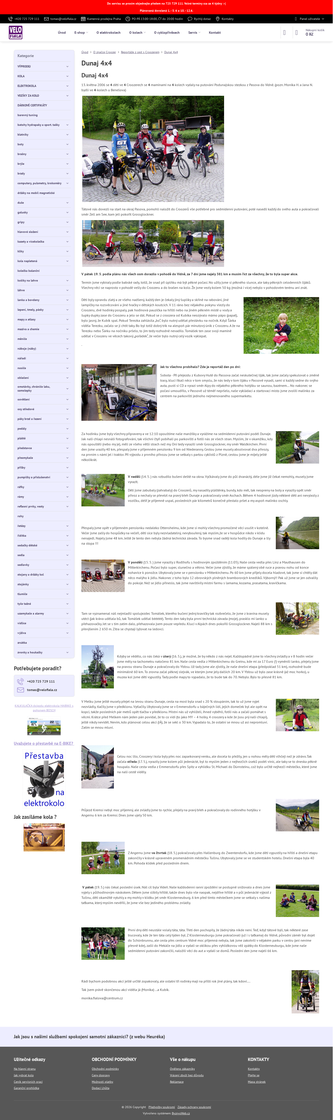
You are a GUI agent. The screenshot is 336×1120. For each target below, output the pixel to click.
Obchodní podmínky (105, 1069)
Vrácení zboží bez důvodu (187, 1075)
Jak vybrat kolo (24, 1075)
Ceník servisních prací (28, 1082)
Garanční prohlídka (26, 1088)
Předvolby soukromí (162, 1107)
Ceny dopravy (101, 1075)
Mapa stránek (257, 1082)
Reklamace (177, 1082)
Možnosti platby (102, 1082)
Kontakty (254, 1069)
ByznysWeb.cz (181, 1113)
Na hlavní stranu (25, 1069)
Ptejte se (253, 1075)
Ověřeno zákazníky (182, 1069)
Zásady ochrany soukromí (194, 1107)
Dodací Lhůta (100, 1088)
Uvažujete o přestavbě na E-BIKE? (44, 743)
